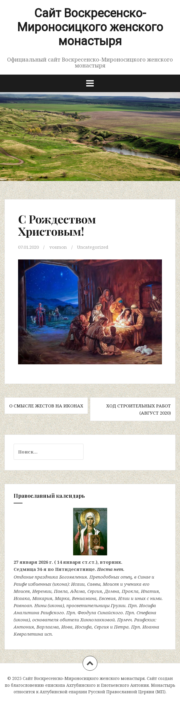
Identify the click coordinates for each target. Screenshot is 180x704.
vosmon (58, 247)
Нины (40, 605)
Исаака (22, 598)
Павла (61, 591)
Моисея (111, 584)
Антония (24, 627)
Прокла (130, 591)
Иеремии (42, 591)
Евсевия (107, 598)
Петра (121, 627)
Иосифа (147, 605)
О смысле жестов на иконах (46, 406)
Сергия (94, 591)
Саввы (93, 584)
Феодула (87, 612)
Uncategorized (92, 247)
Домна (112, 591)
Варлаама (47, 627)
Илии (124, 598)
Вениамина (84, 598)
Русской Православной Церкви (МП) (126, 691)
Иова (67, 627)
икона (60, 584)
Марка (62, 598)
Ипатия (150, 591)
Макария (42, 598)
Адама (77, 591)
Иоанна (150, 627)
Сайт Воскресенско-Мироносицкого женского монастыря (90, 27)
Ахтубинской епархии (63, 691)
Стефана (146, 612)
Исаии (78, 584)
